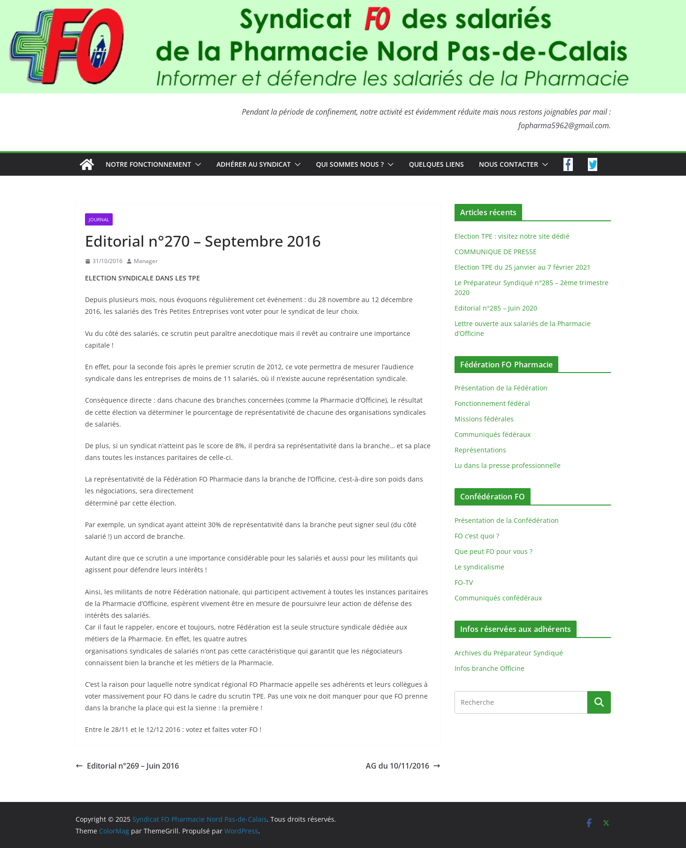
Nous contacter (508, 164)
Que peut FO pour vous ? (493, 551)
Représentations (480, 449)
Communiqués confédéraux (498, 597)
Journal (99, 219)
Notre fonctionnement (148, 164)
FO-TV (464, 582)
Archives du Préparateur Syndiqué (509, 652)
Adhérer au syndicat (253, 164)
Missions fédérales (484, 418)
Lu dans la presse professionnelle (508, 465)
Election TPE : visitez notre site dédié (512, 236)
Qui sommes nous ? (350, 164)
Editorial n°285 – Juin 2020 (496, 307)
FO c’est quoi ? (477, 535)
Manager (146, 261)
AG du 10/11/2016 (403, 766)
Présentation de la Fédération (501, 387)
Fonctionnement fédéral (492, 403)
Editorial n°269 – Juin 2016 (127, 766)
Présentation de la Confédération (507, 520)
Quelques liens (436, 164)
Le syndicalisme (479, 566)
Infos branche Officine (489, 668)
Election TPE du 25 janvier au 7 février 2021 (523, 267)
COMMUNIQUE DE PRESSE (496, 251)
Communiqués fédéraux (493, 434)
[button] (196, 164)
